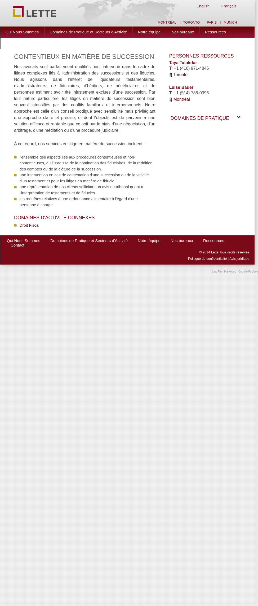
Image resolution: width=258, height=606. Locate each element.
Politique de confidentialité (207, 259)
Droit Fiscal (29, 225)
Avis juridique (239, 259)
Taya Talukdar (183, 62)
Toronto (191, 22)
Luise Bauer (181, 87)
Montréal (167, 22)
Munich (230, 22)
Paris (212, 22)
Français (229, 6)
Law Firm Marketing (224, 271)
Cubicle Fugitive (248, 271)
